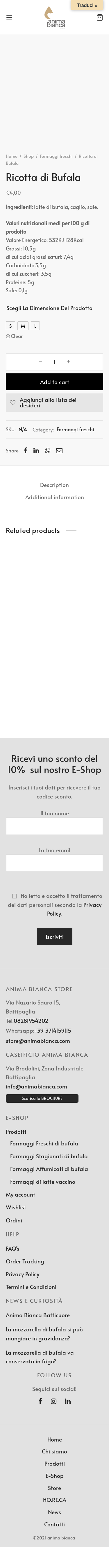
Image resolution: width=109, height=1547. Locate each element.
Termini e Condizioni (31, 1286)
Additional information (54, 497)
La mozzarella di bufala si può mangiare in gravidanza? (44, 1333)
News (54, 1512)
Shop (29, 156)
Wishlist (16, 1207)
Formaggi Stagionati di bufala (49, 1156)
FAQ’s (12, 1248)
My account (20, 1194)
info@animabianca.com (36, 1086)
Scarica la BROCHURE (42, 1098)
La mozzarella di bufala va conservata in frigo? (40, 1357)
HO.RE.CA (54, 1499)
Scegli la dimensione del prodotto (49, 307)
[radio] (10, 325)
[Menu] (9, 17)
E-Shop (55, 1475)
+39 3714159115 (52, 1030)
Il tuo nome (54, 819)
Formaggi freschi (56, 156)
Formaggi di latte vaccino (42, 1181)
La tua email (54, 856)
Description (54, 484)
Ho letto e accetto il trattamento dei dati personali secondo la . (54, 904)
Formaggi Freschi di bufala (44, 1143)
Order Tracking (25, 1261)
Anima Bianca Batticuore (38, 1315)
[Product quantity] (54, 361)
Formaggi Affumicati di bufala (49, 1168)
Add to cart (54, 382)
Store (54, 1488)
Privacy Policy (22, 1274)
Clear (17, 335)
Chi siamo (54, 1451)
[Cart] (99, 17)
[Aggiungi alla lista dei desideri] (54, 402)
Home (11, 156)
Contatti (54, 1524)
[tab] (54, 485)
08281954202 (31, 1020)
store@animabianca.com (38, 1040)
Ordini (14, 1220)
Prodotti (16, 1131)
